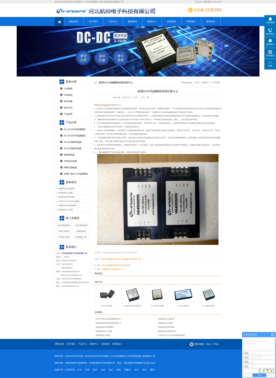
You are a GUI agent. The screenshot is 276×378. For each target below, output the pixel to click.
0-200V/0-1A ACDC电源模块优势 (171, 335)
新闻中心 (152, 21)
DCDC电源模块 (64, 225)
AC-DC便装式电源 (72, 148)
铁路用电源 (69, 155)
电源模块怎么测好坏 (66, 188)
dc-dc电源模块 (124, 259)
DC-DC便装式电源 (72, 142)
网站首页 (73, 21)
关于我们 (93, 21)
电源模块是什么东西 (104, 331)
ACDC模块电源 (81, 225)
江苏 (79, 369)
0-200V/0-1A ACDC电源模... (69, 201)
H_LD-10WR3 (183, 306)
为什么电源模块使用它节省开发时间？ (116, 265)
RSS (214, 2)
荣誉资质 (210, 21)
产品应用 (68, 114)
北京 (111, 369)
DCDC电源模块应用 (109, 259)
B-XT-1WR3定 (106, 306)
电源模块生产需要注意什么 (112, 269)
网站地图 (207, 2)
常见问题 (68, 101)
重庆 (152, 369)
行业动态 (68, 95)
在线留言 (171, 21)
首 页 (197, 82)
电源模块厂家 (81, 237)
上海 (103, 369)
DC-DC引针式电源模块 (75, 129)
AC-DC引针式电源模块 (75, 135)
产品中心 (112, 21)
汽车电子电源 (70, 161)
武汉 (95, 369)
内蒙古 (127, 369)
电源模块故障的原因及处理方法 (108, 323)
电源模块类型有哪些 (66, 197)
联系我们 (191, 21)
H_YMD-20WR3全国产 (132, 306)
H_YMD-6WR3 (209, 306)
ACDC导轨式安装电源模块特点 (108, 319)
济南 (119, 369)
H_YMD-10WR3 (157, 306)
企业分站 (198, 2)
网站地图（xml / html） (208, 344)
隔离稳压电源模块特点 (167, 331)
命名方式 (68, 107)
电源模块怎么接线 (65, 193)
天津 (87, 369)
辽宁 (136, 369)
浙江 (144, 369)
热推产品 (59, 369)
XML (220, 2)
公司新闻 (68, 88)
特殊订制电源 (70, 167)
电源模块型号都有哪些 (67, 205)
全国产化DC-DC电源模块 (76, 174)
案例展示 (132, 21)
